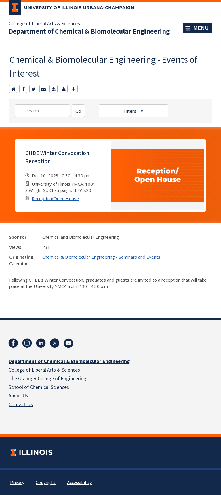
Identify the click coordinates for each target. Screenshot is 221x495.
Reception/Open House (55, 198)
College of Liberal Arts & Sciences (44, 23)
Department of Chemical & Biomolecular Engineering (89, 31)
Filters (131, 111)
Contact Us (21, 404)
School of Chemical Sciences (39, 387)
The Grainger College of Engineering (47, 378)
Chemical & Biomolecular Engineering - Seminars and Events (101, 257)
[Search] (78, 110)
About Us (18, 396)
